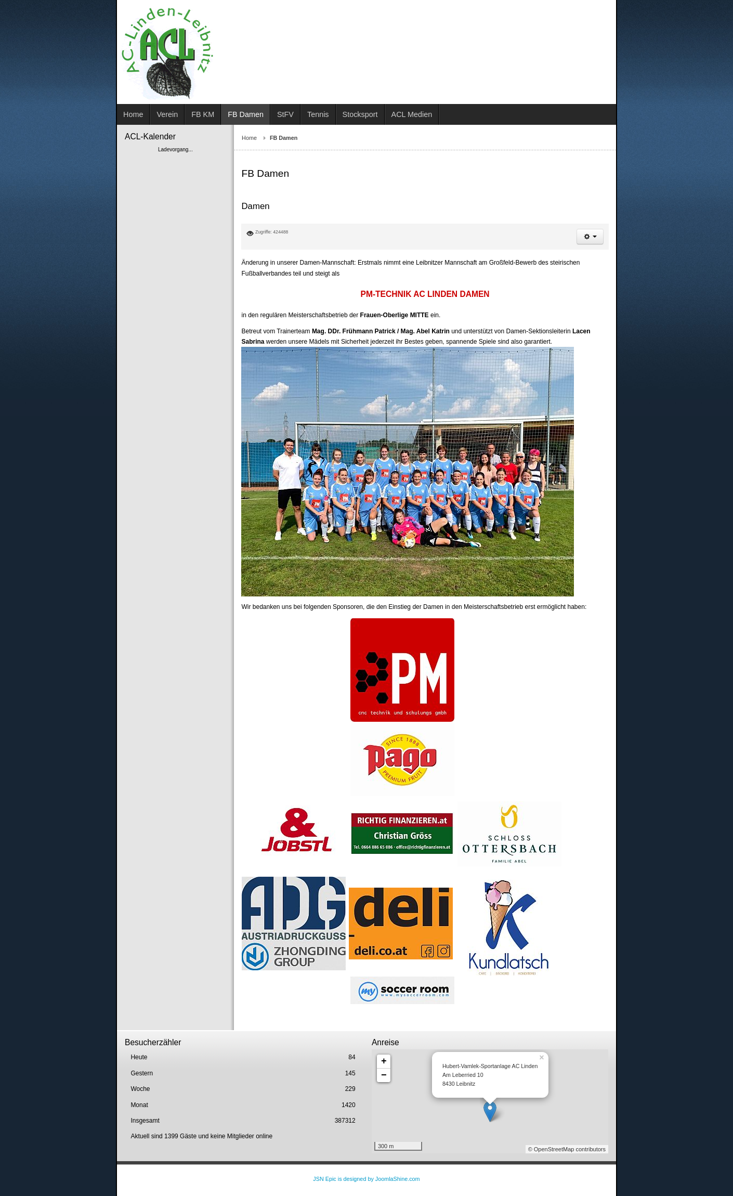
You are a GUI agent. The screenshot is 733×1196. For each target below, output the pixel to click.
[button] (590, 236)
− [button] (384, 1075)
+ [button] (384, 1061)
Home (249, 138)
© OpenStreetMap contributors (567, 1149)
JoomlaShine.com (397, 1179)
